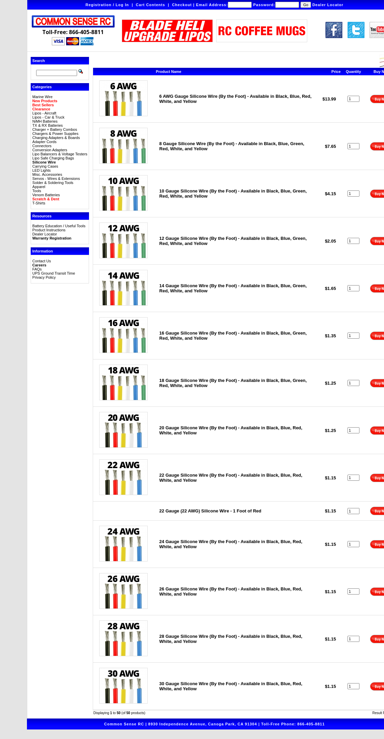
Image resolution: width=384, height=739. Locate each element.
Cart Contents (150, 5)
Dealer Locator (327, 5)
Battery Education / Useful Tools (59, 226)
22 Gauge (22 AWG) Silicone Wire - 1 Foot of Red (210, 510)
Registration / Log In (107, 5)
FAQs (37, 269)
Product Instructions (48, 230)
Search (38, 61)
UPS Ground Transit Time (53, 273)
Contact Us (41, 261)
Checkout (182, 5)
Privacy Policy (44, 277)
